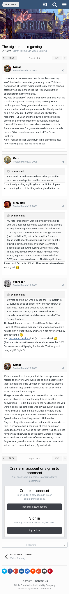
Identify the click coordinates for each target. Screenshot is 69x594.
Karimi (8, 51)
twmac (17, 67)
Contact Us (41, 580)
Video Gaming (39, 51)
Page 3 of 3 (35, 58)
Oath (16, 158)
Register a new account (34, 507)
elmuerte (19, 202)
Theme (26, 580)
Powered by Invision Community (34, 588)
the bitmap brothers (19, 338)
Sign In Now (34, 530)
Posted (25, 70)
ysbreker (19, 282)
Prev (11, 58)
